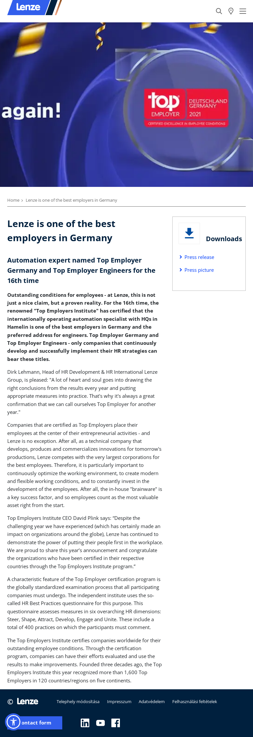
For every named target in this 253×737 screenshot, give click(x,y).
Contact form (34, 723)
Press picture (199, 270)
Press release (199, 257)
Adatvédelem (152, 701)
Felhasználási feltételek (194, 701)
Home (13, 200)
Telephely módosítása (78, 701)
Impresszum (119, 701)
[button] (13, 722)
